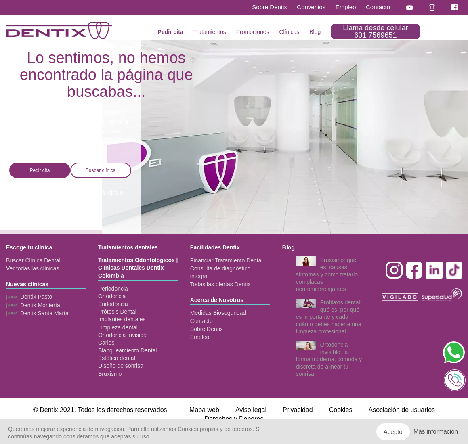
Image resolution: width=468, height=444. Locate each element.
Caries (106, 342)
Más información (435, 431)
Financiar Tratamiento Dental (226, 260)
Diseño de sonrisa (120, 365)
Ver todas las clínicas (32, 268)
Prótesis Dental (117, 311)
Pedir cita (170, 32)
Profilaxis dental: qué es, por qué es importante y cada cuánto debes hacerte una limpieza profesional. (329, 317)
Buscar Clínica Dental (33, 260)
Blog (315, 32)
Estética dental (116, 358)
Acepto (393, 431)
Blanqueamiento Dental (127, 350)
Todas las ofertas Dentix (220, 284)
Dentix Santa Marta (37, 313)
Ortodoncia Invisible (123, 335)
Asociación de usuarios (402, 409)
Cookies (341, 409)
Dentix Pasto (29, 296)
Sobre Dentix (269, 7)
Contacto (378, 7)
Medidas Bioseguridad (218, 313)
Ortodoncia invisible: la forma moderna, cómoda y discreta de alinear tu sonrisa (329, 359)
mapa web (24, 202)
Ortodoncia (112, 296)
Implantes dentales (122, 319)
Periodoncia (113, 288)
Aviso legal (251, 409)
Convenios (311, 7)
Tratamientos (209, 32)
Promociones (252, 32)
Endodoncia (113, 304)
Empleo (346, 7)
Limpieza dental (118, 327)
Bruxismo (110, 374)
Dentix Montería (33, 305)
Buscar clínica (101, 170)
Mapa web (204, 409)
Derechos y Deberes (234, 418)
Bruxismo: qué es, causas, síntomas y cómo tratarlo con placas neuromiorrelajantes (327, 274)
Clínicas (289, 32)
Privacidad (298, 409)
